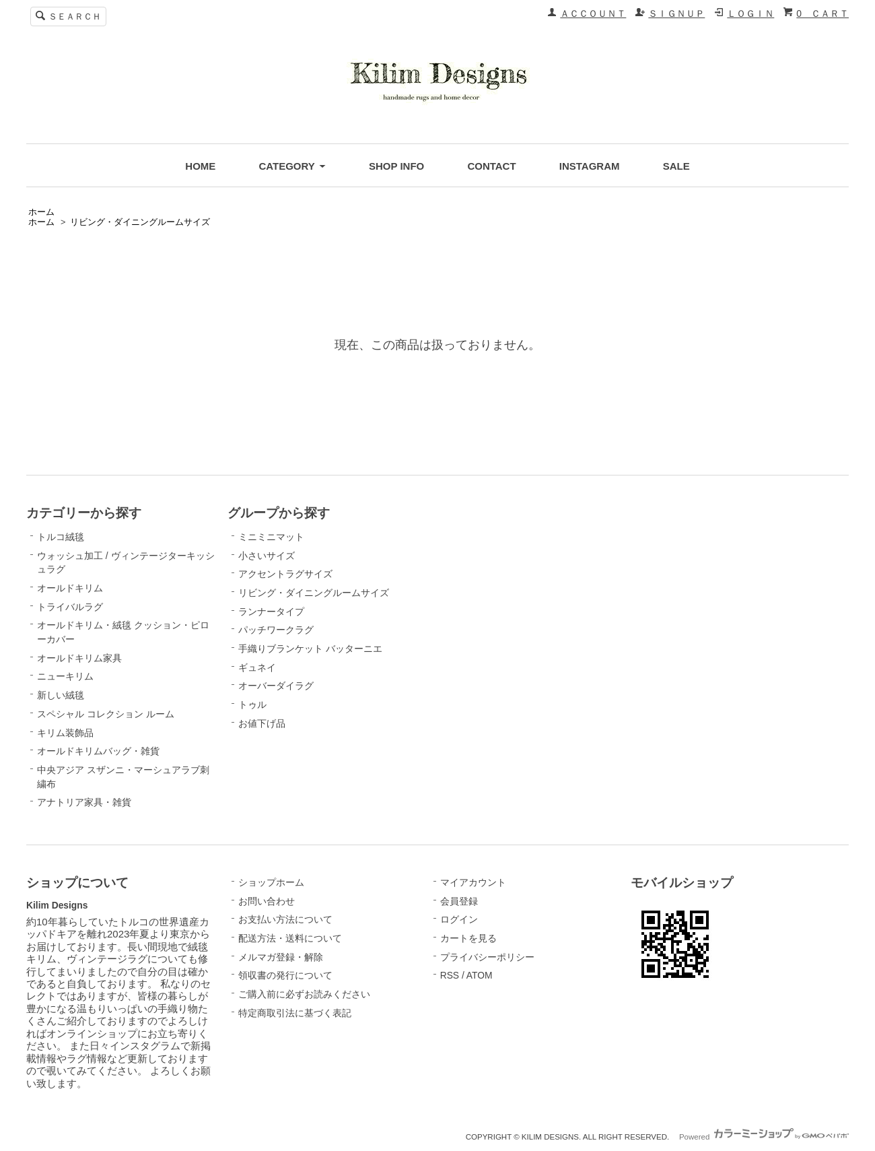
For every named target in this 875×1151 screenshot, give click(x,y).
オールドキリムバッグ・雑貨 (98, 751)
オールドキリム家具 (79, 658)
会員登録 (459, 901)
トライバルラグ (70, 606)
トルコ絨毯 (60, 536)
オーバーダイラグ (276, 685)
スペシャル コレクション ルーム (105, 714)
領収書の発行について (285, 975)
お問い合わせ (266, 901)
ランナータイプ (271, 611)
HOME (200, 166)
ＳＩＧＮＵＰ (676, 13)
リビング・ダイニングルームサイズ (140, 222)
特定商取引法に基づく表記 (294, 1013)
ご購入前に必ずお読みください (304, 994)
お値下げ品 (261, 723)
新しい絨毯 (60, 695)
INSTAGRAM (589, 166)
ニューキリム (65, 676)
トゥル (252, 704)
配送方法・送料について (290, 938)
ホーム (41, 212)
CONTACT (491, 166)
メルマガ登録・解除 (280, 957)
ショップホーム (271, 882)
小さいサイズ (266, 555)
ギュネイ (257, 667)
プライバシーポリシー (487, 957)
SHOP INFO (396, 166)
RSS (449, 975)
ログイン (459, 919)
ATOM (479, 975)
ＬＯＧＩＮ (750, 13)
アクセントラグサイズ (285, 573)
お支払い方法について (285, 919)
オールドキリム (70, 588)
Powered (764, 1137)
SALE (676, 166)
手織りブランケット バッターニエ (310, 648)
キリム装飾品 (65, 732)
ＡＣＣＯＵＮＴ (593, 13)
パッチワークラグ (276, 629)
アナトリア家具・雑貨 (84, 802)
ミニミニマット (271, 536)
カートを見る (468, 938)
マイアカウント (473, 882)
